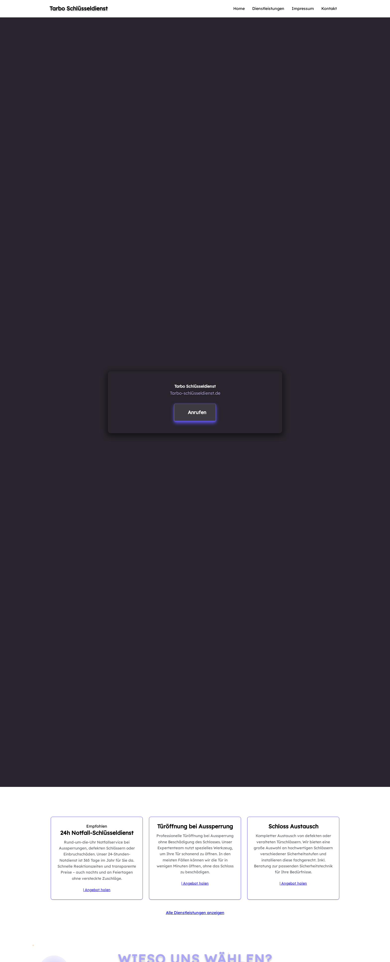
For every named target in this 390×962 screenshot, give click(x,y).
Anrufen (197, 412)
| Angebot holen (96, 889)
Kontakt (329, 8)
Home (239, 8)
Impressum (303, 8)
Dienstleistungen (268, 8)
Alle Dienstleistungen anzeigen (195, 912)
